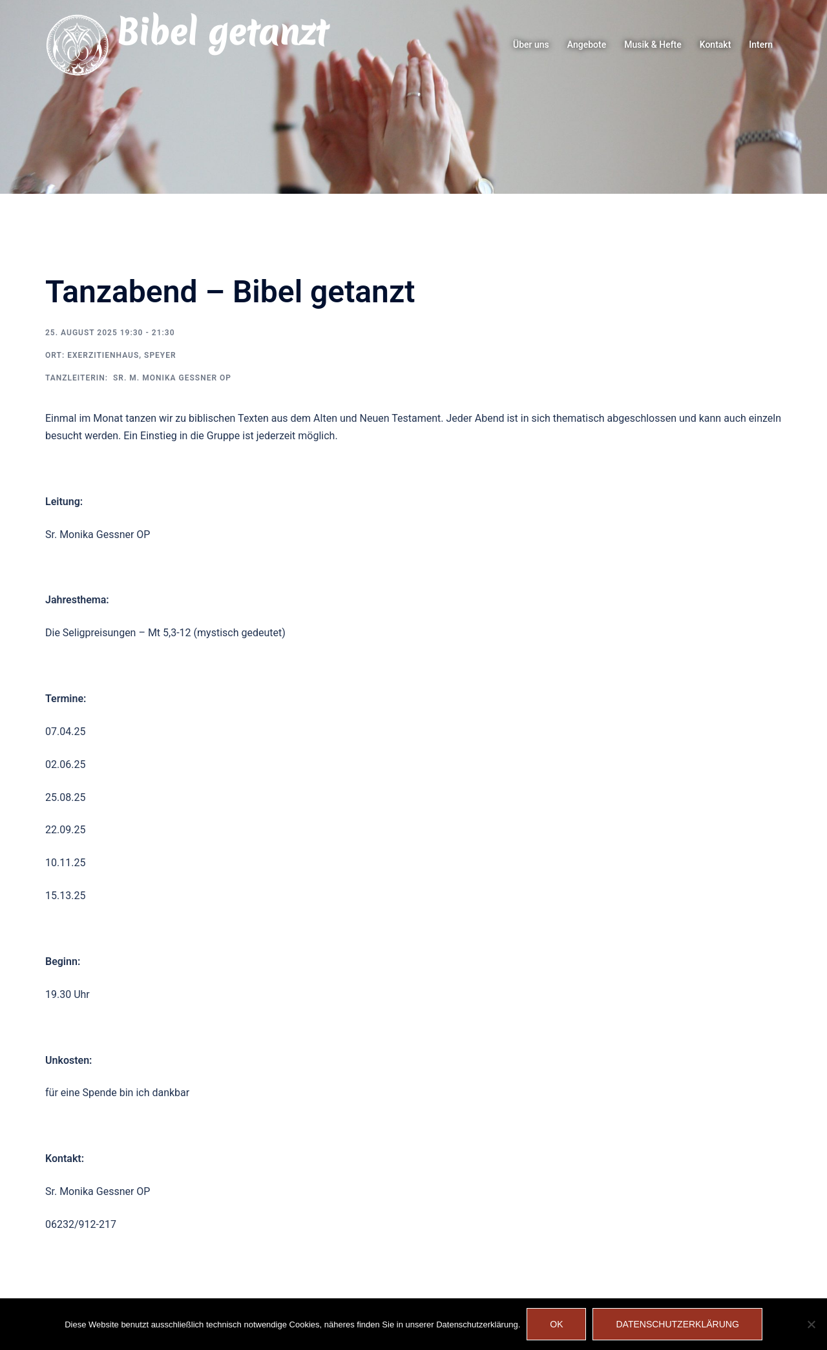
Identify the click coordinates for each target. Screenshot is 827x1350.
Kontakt (715, 44)
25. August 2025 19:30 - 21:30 (110, 332)
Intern (761, 44)
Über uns (531, 44)
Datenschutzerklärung (677, 1324)
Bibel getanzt (222, 32)
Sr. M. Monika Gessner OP (170, 377)
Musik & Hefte (653, 44)
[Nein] (810, 1324)
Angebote (586, 44)
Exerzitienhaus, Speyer (121, 355)
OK (556, 1324)
